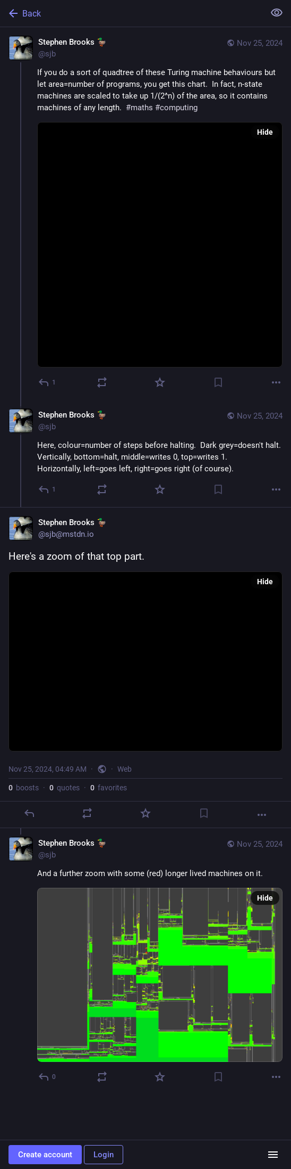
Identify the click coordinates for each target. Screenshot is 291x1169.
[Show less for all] (276, 13)
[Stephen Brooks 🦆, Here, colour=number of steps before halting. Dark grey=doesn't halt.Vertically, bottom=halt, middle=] (145, 453)
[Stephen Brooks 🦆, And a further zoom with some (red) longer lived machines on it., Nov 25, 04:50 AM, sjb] (145, 961)
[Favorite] (159, 382)
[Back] (131, 13)
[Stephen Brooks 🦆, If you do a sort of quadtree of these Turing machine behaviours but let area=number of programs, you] (145, 213)
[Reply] (47, 382)
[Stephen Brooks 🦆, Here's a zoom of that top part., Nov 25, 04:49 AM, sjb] (145, 667)
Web (124, 769)
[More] (276, 382)
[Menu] (273, 1154)
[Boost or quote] (102, 382)
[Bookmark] (218, 382)
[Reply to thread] (47, 489)
